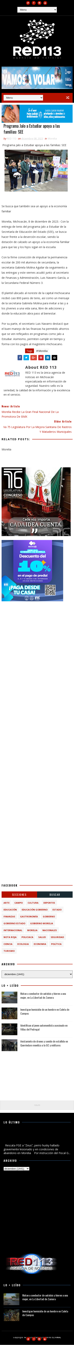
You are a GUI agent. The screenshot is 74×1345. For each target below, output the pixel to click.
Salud (42, 937)
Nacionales (49, 930)
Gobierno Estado (14, 923)
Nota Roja (10, 937)
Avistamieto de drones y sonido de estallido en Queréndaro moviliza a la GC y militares (44, 1044)
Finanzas (9, 916)
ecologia (23, 944)
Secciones (19, 895)
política (56, 944)
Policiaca (27, 937)
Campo (18, 903)
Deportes (49, 903)
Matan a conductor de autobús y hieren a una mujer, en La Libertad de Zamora (43, 996)
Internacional (13, 930)
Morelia (52, 139)
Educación (10, 910)
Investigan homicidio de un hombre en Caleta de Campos (44, 1012)
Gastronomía (29, 916)
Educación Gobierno (35, 910)
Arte (6, 903)
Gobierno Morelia (41, 923)
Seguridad (57, 937)
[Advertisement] (37, 642)
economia (40, 944)
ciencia (8, 944)
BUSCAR (55, 895)
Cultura (33, 903)
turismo (9, 951)
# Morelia (42, 351)
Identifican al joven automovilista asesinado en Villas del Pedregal (43, 1028)
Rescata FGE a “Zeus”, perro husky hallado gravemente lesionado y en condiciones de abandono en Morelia (36, 1137)
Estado (57, 910)
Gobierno (49, 916)
